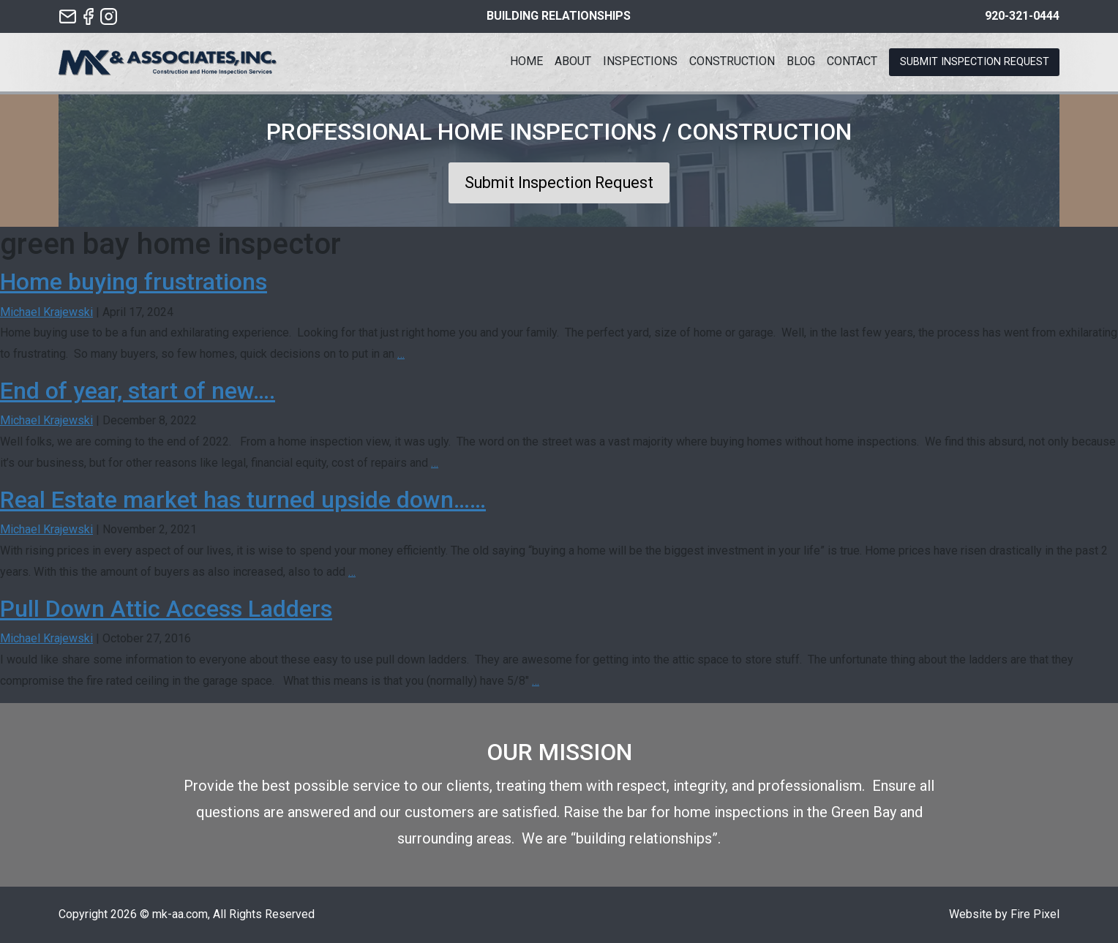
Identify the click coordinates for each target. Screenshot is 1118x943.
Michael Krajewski (46, 312)
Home (526, 61)
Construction (732, 61)
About (573, 61)
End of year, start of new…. (137, 391)
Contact (852, 61)
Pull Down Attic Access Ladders (166, 609)
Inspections (640, 61)
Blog (801, 61)
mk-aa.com (180, 914)
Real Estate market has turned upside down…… (243, 500)
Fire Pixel (1034, 914)
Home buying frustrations (133, 282)
